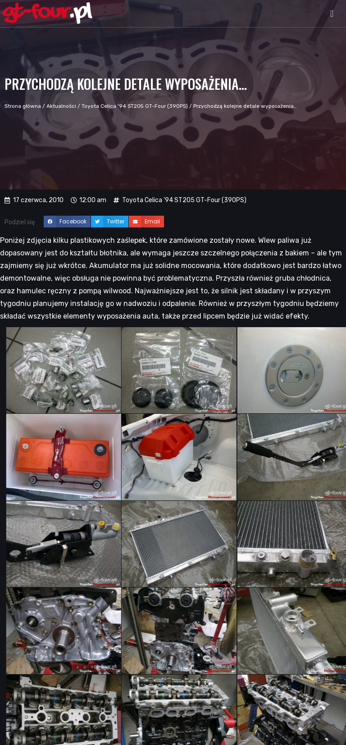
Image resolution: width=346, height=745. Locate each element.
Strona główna (23, 106)
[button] (332, 13)
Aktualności (61, 106)
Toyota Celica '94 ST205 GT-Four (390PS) (135, 106)
